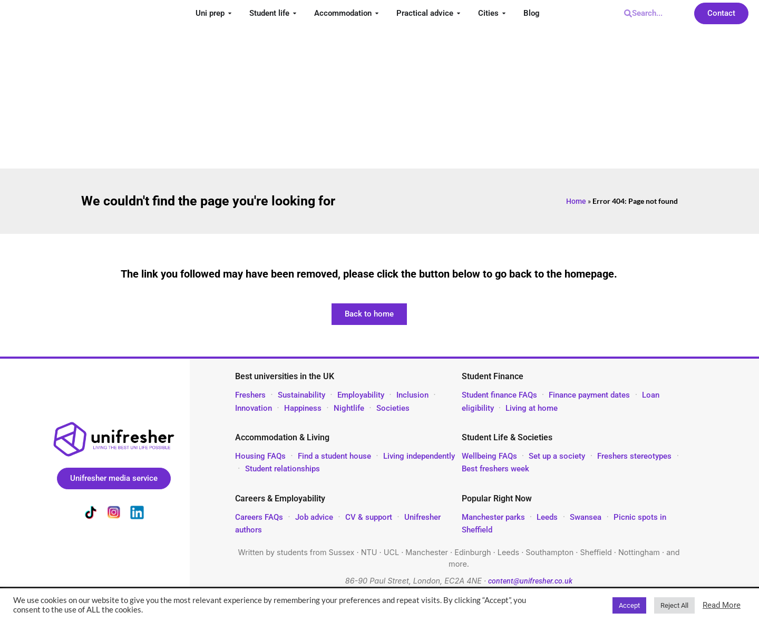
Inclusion (412, 395)
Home (576, 201)
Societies (393, 408)
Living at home (531, 408)
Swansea (587, 517)
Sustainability (301, 395)
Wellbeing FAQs (489, 456)
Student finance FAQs (499, 395)
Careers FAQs (259, 517)
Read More (722, 605)
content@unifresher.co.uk (530, 581)
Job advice (314, 517)
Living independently (419, 456)
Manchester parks (493, 517)
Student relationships (282, 468)
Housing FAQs (260, 456)
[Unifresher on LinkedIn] (137, 514)
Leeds (547, 517)
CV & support (368, 517)
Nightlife (349, 408)
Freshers (250, 395)
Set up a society (557, 456)
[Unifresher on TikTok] (90, 514)
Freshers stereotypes (634, 456)
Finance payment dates (589, 395)
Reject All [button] (674, 605)
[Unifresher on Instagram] (113, 514)
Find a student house (334, 456)
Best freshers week (495, 468)
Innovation (253, 408)
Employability (360, 395)
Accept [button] (629, 605)
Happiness (303, 408)
